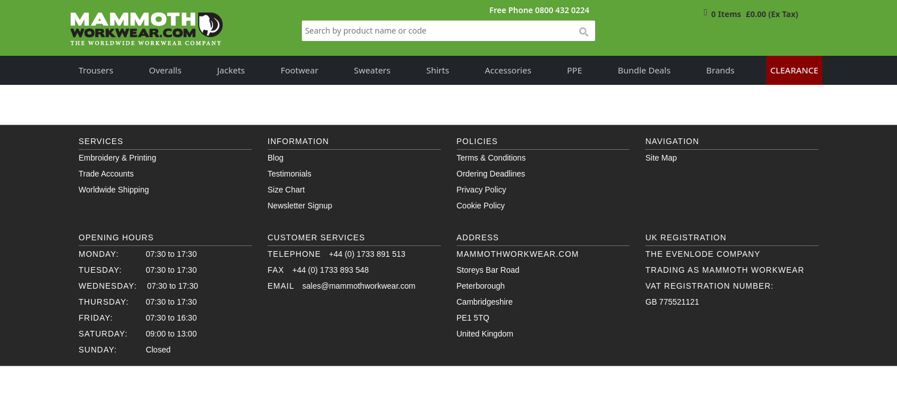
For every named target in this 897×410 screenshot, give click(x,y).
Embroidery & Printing (117, 157)
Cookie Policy (481, 205)
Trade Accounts (106, 173)
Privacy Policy (481, 189)
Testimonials (290, 173)
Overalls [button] (165, 70)
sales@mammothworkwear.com (359, 285)
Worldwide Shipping (114, 189)
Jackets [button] (231, 70)
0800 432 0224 (562, 10)
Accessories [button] (508, 70)
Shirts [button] (437, 70)
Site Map (661, 157)
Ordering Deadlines (491, 173)
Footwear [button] (299, 70)
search (583, 32)
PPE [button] (575, 70)
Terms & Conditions (491, 157)
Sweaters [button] (372, 70)
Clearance (794, 70)
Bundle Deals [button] (644, 70)
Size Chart (286, 189)
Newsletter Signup (300, 205)
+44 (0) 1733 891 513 (367, 254)
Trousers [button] (96, 70)
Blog (276, 157)
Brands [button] (720, 70)
